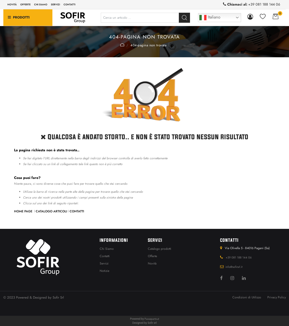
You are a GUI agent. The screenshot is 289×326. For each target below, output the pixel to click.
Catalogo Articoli (51, 211)
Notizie (104, 271)
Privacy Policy (276, 297)
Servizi (55, 4)
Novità (12, 4)
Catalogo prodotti (159, 248)
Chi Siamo (107, 248)
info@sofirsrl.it (233, 267)
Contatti (69, 4)
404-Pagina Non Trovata (148, 45)
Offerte (25, 4)
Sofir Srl (58, 297)
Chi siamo (40, 4)
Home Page (122, 45)
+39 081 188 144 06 (264, 4)
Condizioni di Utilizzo (246, 297)
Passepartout (151, 319)
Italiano (209, 17)
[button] (184, 18)
